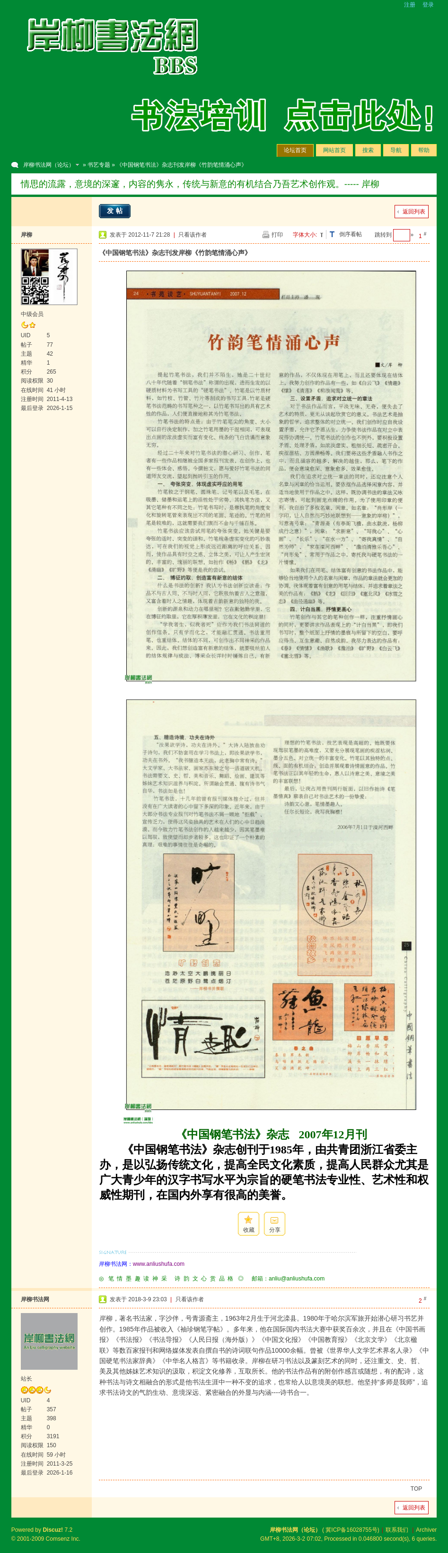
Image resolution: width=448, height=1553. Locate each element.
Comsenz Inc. (63, 1539)
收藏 (249, 1230)
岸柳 (26, 234)
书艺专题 (99, 165)
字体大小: (305, 234)
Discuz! (53, 1530)
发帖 (116, 210)
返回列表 (414, 211)
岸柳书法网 (35, 1299)
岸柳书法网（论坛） (48, 165)
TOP (416, 1488)
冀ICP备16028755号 (351, 1530)
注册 (409, 4)
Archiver (426, 1530)
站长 (26, 1378)
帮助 (424, 150)
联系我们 (397, 1530)
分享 (275, 1230)
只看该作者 (192, 234)
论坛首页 (295, 150)
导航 (396, 150)
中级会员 (32, 314)
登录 (428, 4)
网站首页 (334, 150)
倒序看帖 (350, 234)
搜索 (368, 150)
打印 (277, 234)
